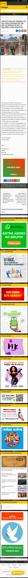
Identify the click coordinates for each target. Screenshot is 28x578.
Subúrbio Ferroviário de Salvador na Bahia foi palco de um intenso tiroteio (8, 482)
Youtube (20, 565)
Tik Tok (10, 567)
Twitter (8, 565)
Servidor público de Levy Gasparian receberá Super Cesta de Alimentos (8, 475)
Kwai (24, 565)
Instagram (14, 565)
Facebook (3, 565)
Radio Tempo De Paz (8, 507)
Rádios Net (15, 567)
